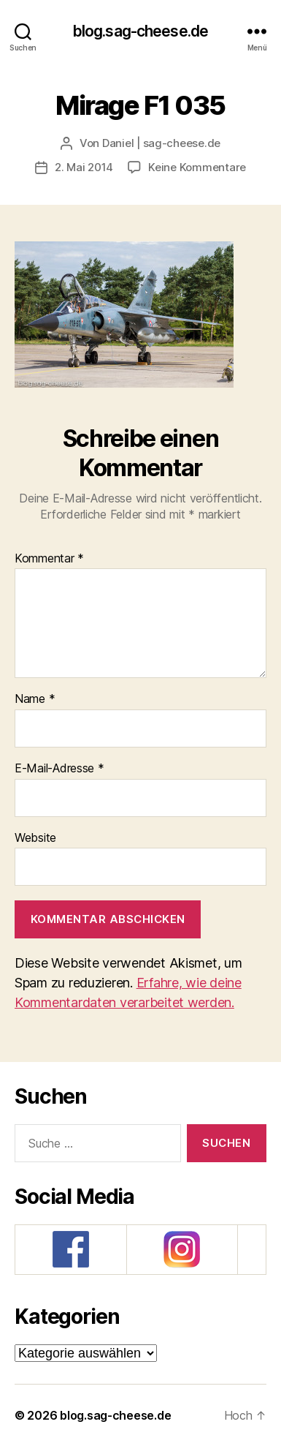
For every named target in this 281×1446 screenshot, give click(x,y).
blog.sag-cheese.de (140, 31)
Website (35, 838)
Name (35, 699)
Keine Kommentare (197, 167)
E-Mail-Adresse (59, 768)
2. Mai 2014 (84, 167)
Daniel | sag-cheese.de (161, 143)
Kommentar (49, 558)
